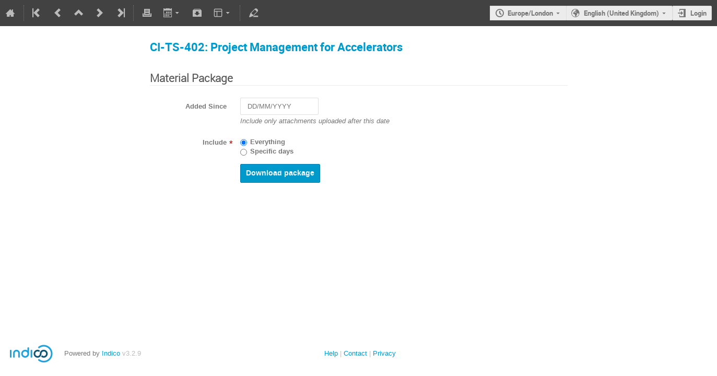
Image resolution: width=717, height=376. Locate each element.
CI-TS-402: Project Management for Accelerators (276, 46)
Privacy (384, 353)
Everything (267, 142)
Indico (111, 353)
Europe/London (530, 13)
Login (698, 13)
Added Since (206, 106)
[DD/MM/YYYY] (279, 106)
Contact (355, 353)
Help (331, 353)
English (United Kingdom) (621, 13)
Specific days (271, 151)
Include (215, 142)
